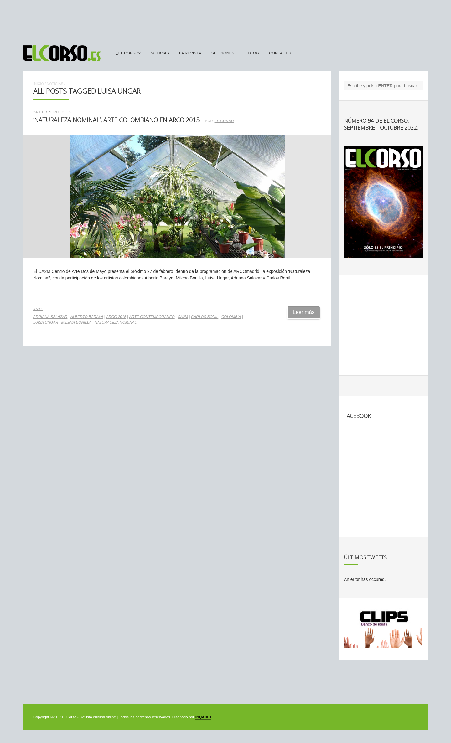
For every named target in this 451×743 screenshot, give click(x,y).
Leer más (304, 312)
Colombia (231, 317)
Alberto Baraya (86, 317)
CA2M (183, 317)
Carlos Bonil (204, 317)
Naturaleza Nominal (116, 322)
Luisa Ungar (45, 322)
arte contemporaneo (152, 317)
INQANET (203, 717)
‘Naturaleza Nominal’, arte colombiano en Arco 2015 (116, 120)
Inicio (38, 83)
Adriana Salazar (50, 317)
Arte (38, 309)
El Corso (224, 121)
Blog (253, 53)
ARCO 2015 (116, 317)
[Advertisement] (225, 20)
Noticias (160, 53)
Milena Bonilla (76, 322)
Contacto (280, 53)
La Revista (190, 53)
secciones (223, 53)
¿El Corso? (128, 53)
